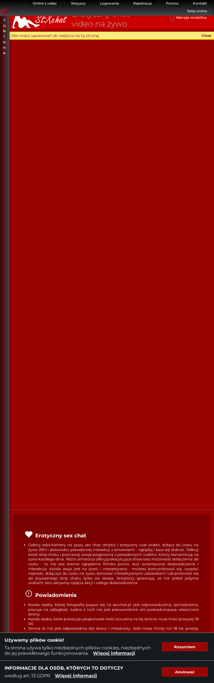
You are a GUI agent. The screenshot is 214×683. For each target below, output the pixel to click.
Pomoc (172, 3)
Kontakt (200, 3)
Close (206, 35)
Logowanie (109, 3)
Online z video (45, 3)
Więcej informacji (114, 653)
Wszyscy (78, 3)
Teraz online (197, 11)
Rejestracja (142, 3)
